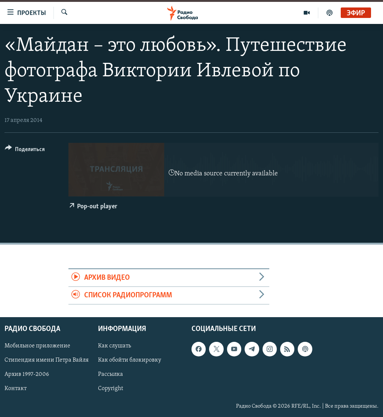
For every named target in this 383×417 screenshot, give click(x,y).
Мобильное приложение (37, 346)
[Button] (25, 150)
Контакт (15, 389)
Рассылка (110, 375)
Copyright (110, 389)
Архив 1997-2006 (26, 375)
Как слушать (114, 346)
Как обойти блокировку (129, 361)
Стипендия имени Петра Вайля (46, 361)
